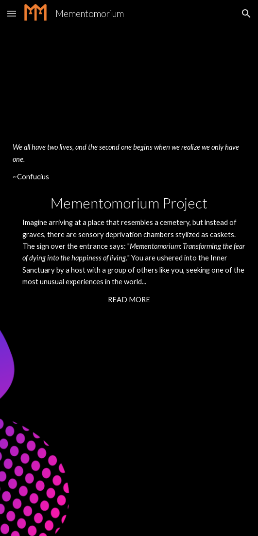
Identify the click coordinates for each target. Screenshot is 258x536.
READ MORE (129, 299)
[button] (11, 13)
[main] (129, 268)
